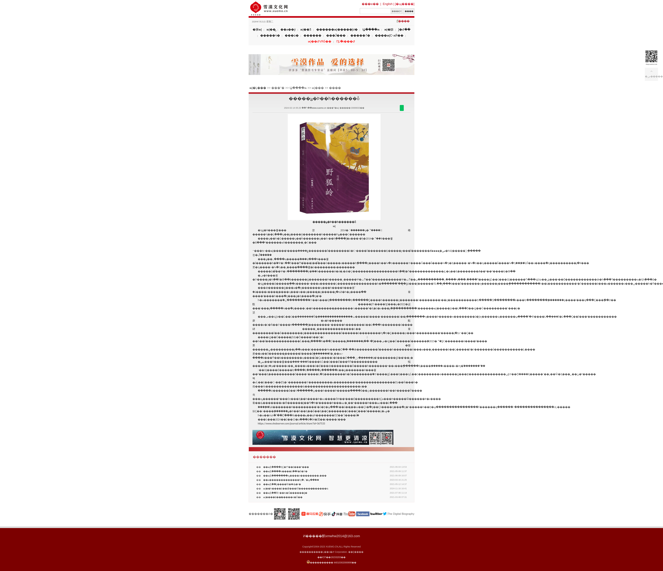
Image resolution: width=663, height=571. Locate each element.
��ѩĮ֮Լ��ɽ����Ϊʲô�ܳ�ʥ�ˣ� (282, 484)
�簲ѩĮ (257, 29)
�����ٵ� (360, 35)
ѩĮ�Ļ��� (257, 88)
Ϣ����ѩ (371, 29)
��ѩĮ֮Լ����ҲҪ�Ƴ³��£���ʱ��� (286, 467)
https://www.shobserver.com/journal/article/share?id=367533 (291, 423)
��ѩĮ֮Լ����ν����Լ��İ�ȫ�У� (285, 471)
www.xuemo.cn (319, 108)
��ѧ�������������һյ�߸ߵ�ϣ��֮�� (291, 480)
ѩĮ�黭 (388, 29)
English (387, 4)
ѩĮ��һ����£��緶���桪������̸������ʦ (295, 488)
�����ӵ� (270, 35)
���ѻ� (292, 35)
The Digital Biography (400, 513)
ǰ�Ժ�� (404, 29)
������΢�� (402, 108)
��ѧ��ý (288, 29)
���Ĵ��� (336, 35)
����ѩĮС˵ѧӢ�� (389, 35)
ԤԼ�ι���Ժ (345, 41)
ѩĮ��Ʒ (305, 29)
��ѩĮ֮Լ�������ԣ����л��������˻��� (295, 475)
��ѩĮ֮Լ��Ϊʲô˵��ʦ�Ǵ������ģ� (285, 493)
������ (312, 35)
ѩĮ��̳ (271, 29)
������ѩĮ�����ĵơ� (337, 29)
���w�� (370, 4)
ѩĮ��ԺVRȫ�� (319, 41)
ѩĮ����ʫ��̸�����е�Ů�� (282, 497)
